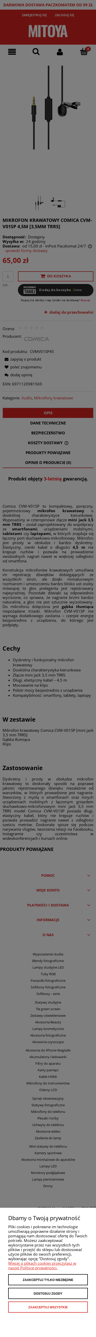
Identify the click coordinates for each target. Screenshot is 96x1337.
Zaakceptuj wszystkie (48, 1307)
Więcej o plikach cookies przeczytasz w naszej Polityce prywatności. (42, 1265)
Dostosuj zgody (48, 1293)
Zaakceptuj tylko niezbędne (48, 1280)
